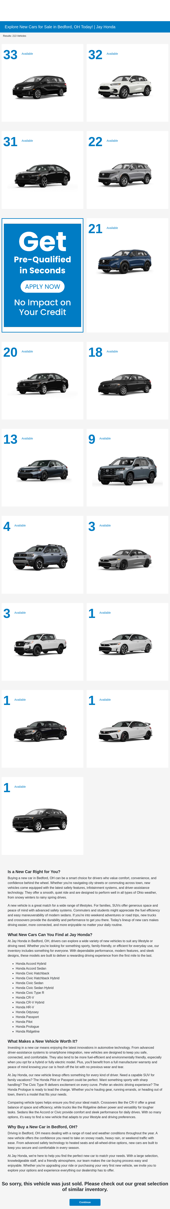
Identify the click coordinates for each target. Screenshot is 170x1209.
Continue (85, 1202)
